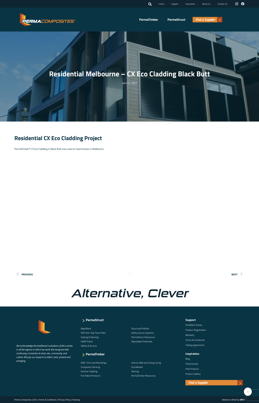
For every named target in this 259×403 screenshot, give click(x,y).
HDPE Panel (87, 341)
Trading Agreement (195, 345)
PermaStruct (176, 19)
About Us (207, 3)
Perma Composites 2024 (25, 399)
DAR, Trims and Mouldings (94, 362)
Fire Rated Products (91, 375)
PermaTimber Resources (143, 375)
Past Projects (192, 368)
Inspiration (190, 3)
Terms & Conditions (195, 340)
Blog (187, 358)
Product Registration (195, 330)
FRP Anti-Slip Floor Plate (93, 332)
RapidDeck (86, 328)
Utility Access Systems (142, 332)
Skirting (135, 371)
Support (175, 3)
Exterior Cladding (89, 371)
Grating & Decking (90, 337)
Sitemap (76, 399)
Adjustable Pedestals (141, 341)
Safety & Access (89, 345)
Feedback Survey (193, 324)
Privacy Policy (64, 399)
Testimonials (191, 363)
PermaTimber (148, 19)
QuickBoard (137, 367)
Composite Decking (90, 367)
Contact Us (223, 3)
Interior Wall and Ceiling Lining (146, 362)
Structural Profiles (140, 328)
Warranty (189, 335)
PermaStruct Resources (143, 337)
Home (162, 3)
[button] (150, 4)
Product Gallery (193, 373)
